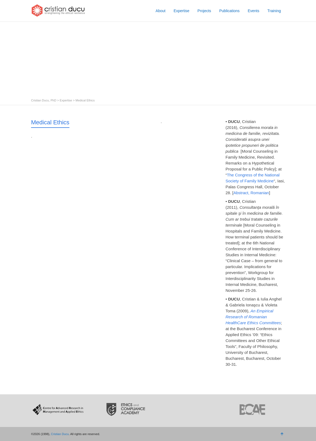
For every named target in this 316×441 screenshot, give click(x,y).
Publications (229, 11)
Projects (204, 11)
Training (274, 11)
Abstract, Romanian (251, 192)
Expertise (181, 11)
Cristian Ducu (60, 434)
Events (253, 11)
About (161, 11)
